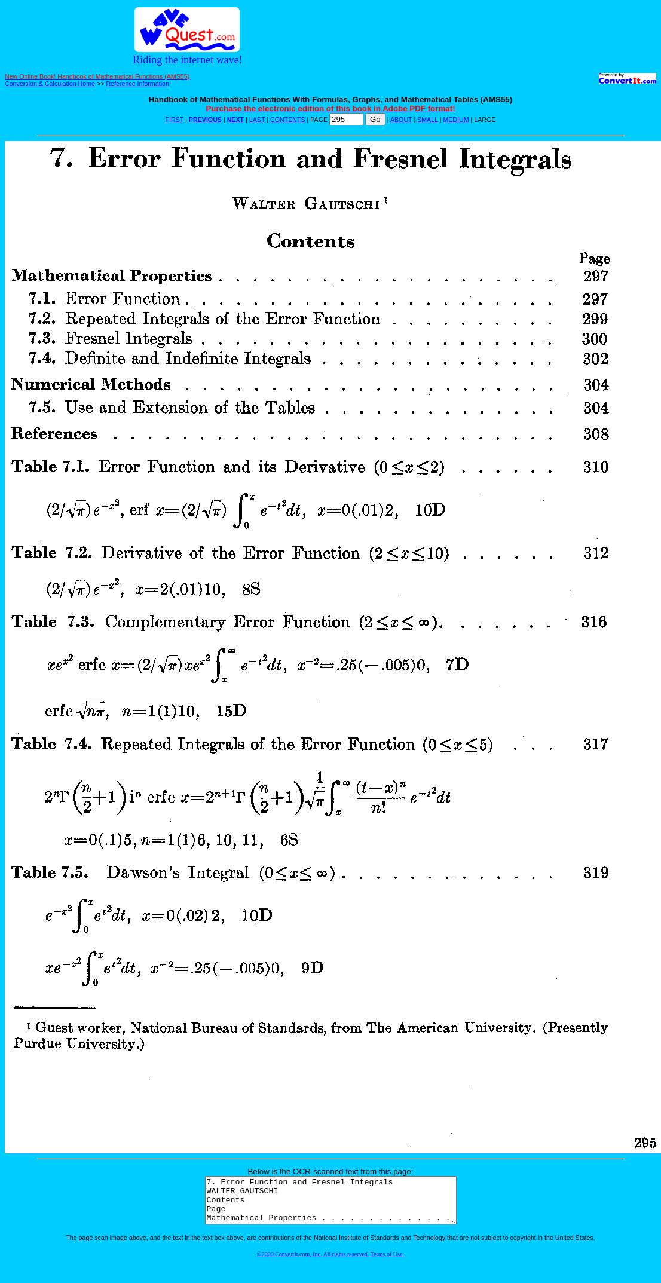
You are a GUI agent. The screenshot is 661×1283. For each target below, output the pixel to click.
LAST (257, 119)
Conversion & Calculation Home (50, 83)
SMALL (427, 119)
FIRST (175, 119)
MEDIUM (456, 119)
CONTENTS (287, 119)
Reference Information (137, 83)
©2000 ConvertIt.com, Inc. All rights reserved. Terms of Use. (330, 1263)
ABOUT (401, 119)
